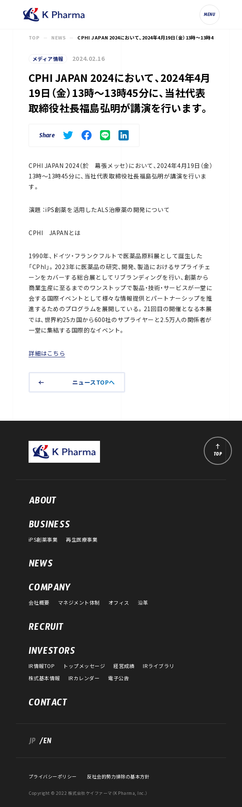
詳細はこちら (47, 353)
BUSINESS (49, 526)
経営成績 (123, 666)
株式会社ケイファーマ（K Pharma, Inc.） (53, 14)
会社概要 (39, 602)
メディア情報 (47, 59)
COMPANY (50, 589)
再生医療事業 (81, 539)
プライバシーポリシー (52, 776)
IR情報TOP (42, 666)
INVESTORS (52, 652)
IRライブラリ (158, 666)
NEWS (58, 37)
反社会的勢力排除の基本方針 (118, 776)
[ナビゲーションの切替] (210, 15)
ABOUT (42, 502)
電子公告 (118, 678)
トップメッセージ (84, 666)
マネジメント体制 (79, 602)
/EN (44, 742)
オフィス (118, 602)
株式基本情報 (44, 678)
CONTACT (48, 704)
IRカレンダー (84, 678)
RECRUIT (46, 629)
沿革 (143, 602)
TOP (34, 37)
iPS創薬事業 (43, 539)
